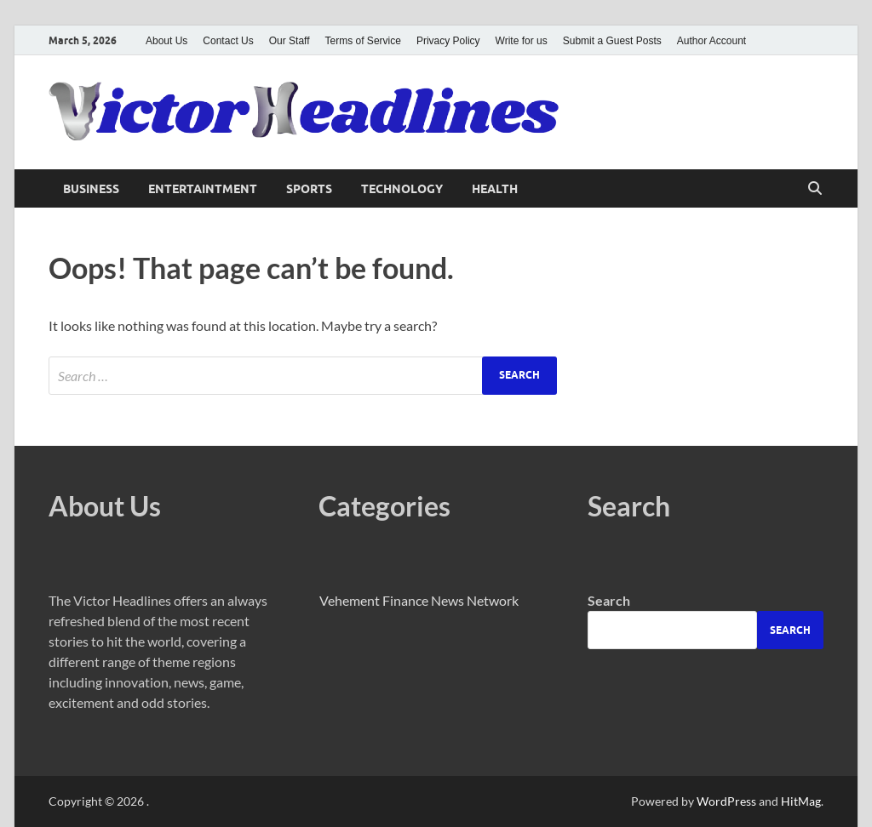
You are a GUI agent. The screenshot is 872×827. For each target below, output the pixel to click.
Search (609, 600)
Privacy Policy (448, 41)
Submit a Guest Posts (612, 41)
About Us (166, 41)
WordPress (726, 801)
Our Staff (289, 41)
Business (91, 189)
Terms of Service (363, 41)
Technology (402, 189)
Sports (309, 189)
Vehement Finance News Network (419, 600)
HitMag (801, 801)
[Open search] (815, 188)
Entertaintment (202, 189)
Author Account (711, 41)
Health (495, 189)
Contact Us (228, 41)
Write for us (522, 41)
